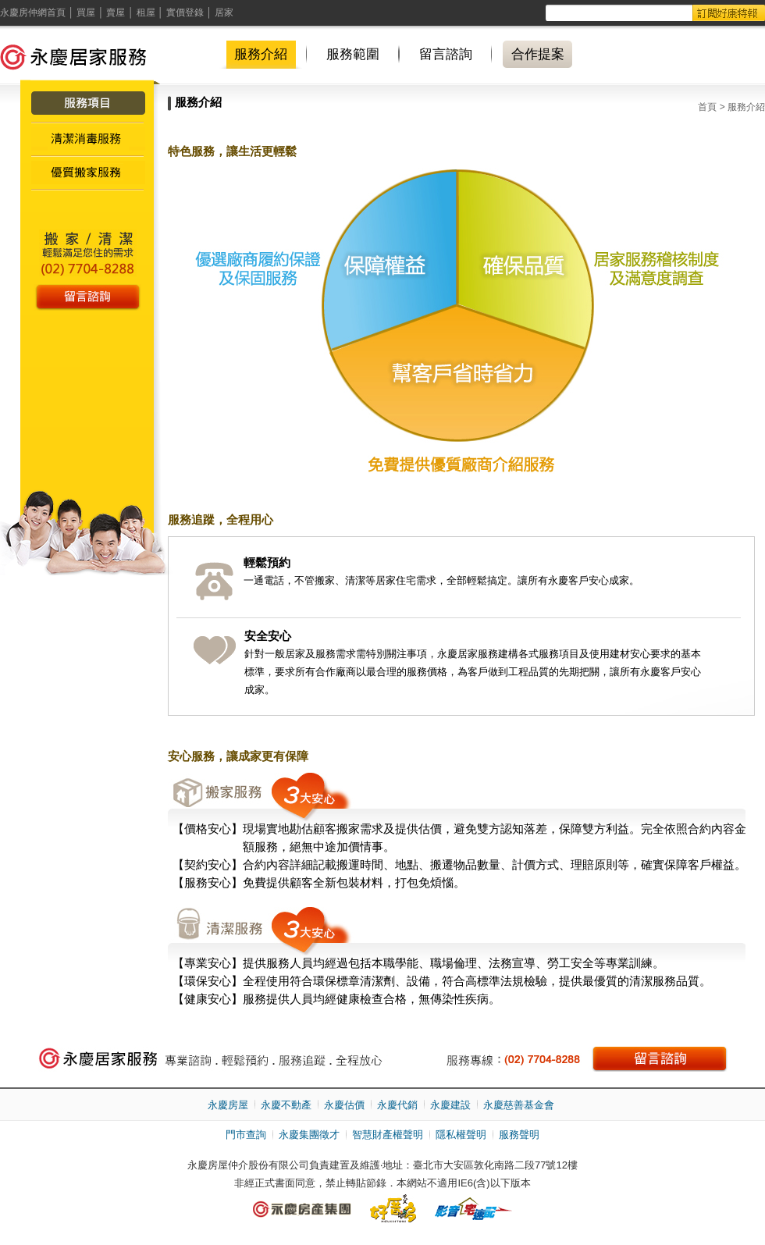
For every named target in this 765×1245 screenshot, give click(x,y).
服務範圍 (352, 54)
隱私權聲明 (461, 1134)
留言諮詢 (445, 54)
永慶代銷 (397, 1105)
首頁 (707, 106)
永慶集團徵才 (309, 1134)
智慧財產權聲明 (387, 1134)
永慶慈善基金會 (518, 1105)
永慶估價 (344, 1105)
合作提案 (537, 54)
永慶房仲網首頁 (33, 12)
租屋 (146, 12)
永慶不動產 (286, 1105)
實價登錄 (185, 12)
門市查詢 (246, 1134)
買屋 (85, 12)
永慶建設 (450, 1105)
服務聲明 (519, 1134)
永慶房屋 (228, 1105)
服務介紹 (260, 54)
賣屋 (115, 12)
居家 (224, 12)
